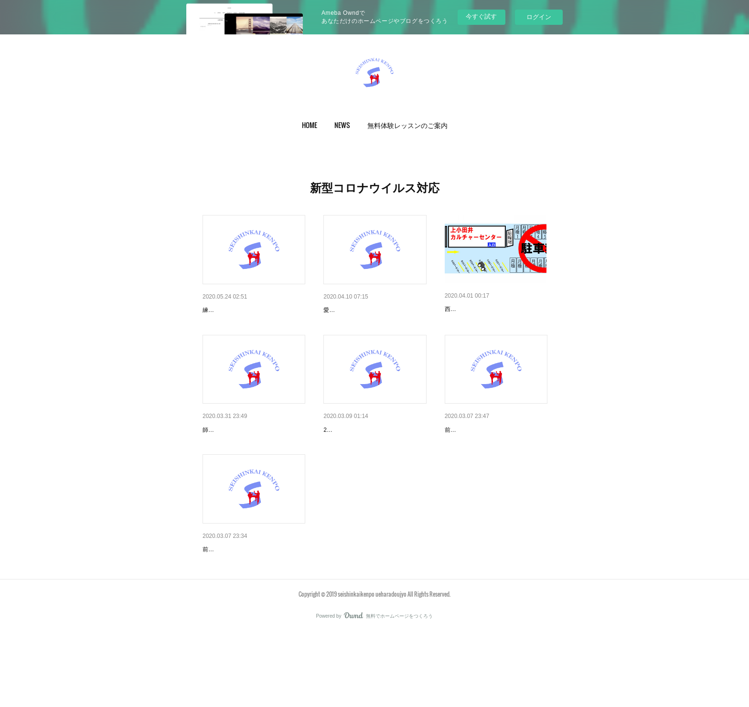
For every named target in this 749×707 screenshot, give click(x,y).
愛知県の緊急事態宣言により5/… (373, 310)
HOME (309, 125)
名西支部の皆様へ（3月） (362, 455)
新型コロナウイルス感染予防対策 (253, 310)
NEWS (342, 125)
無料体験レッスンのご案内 (407, 125)
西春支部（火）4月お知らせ (487, 309)
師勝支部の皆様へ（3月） (241, 599)
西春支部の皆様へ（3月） (483, 455)
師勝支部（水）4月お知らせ (245, 455)
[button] (309, 125)
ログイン (538, 17)
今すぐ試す (481, 16)
